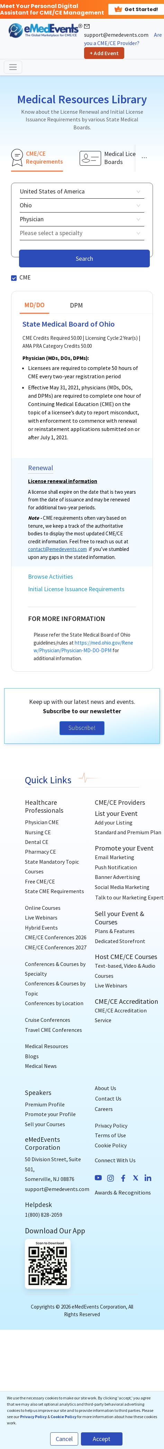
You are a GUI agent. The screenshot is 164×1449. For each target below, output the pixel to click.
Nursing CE (38, 832)
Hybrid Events (41, 927)
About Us (105, 1088)
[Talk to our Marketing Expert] (129, 897)
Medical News (41, 1065)
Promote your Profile (50, 1114)
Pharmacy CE (40, 851)
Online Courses (43, 907)
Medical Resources (46, 1046)
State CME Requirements (54, 891)
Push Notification (116, 867)
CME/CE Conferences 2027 (55, 947)
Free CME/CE (40, 881)
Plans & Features (115, 931)
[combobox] (80, 233)
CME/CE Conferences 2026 (55, 937)
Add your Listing (114, 822)
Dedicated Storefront (120, 941)
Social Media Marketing (122, 886)
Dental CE (36, 841)
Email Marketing (114, 857)
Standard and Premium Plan (128, 832)
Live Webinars (41, 917)
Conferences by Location (54, 1003)
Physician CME (42, 822)
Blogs (32, 1056)
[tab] (37, 157)
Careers (104, 1108)
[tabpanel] (82, 424)
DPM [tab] (76, 305)
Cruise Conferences (47, 1019)
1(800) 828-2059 (43, 1214)
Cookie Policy (111, 1145)
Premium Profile (45, 1104)
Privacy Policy (111, 1125)
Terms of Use (110, 1135)
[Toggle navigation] (13, 67)
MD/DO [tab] (34, 305)
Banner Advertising (117, 876)
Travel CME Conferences (53, 1029)
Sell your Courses (45, 1124)
